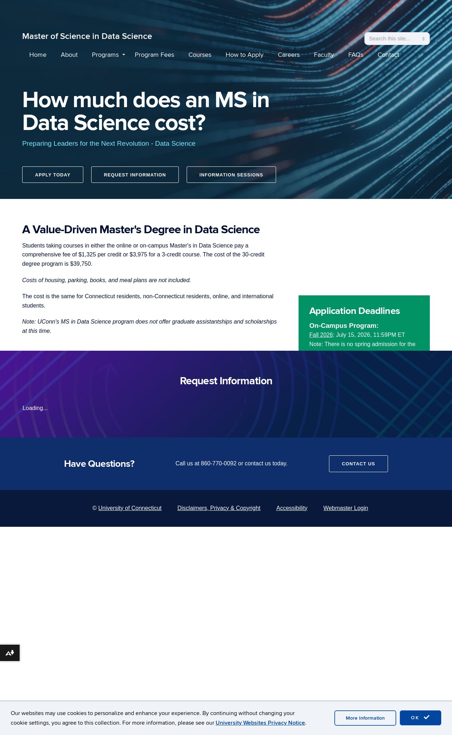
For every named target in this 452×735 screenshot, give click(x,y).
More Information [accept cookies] (365, 718)
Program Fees (154, 55)
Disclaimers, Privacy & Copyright (218, 508)
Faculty (324, 55)
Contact (388, 55)
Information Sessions (233, 176)
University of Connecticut (130, 508)
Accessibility (292, 508)
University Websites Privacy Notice (260, 722)
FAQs (355, 55)
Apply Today (52, 176)
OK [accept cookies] (420, 717)
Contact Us (358, 463)
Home (37, 55)
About (69, 55)
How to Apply (245, 55)
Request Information (136, 176)
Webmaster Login (345, 508)
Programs (105, 55)
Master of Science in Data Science (87, 36)
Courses (199, 55)
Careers (289, 55)
